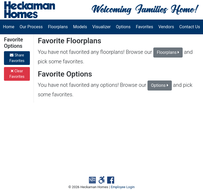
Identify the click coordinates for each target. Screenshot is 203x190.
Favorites (144, 26)
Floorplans (58, 26)
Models (80, 26)
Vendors (166, 26)
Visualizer (101, 26)
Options (123, 26)
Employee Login (123, 187)
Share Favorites (16, 58)
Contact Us (189, 26)
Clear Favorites (16, 74)
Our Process (31, 26)
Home (8, 26)
